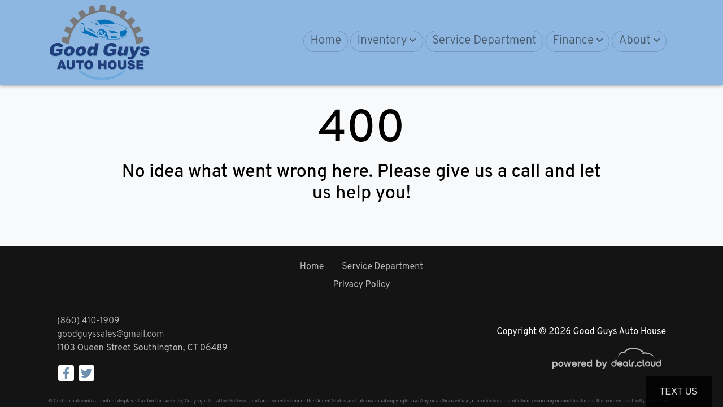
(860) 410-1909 (88, 321)
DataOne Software (228, 401)
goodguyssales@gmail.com (110, 334)
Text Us (679, 391)
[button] (386, 41)
